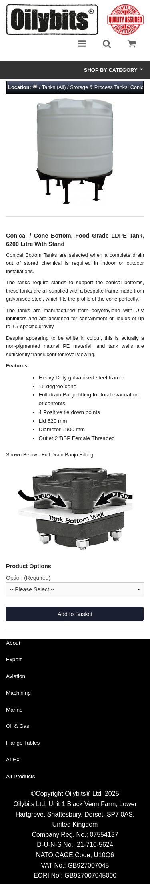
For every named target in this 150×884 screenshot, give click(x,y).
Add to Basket (75, 614)
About (13, 643)
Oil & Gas (17, 726)
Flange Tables (23, 743)
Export (14, 659)
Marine (14, 710)
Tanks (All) (54, 87)
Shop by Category (114, 70)
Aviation (15, 676)
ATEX (13, 760)
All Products (20, 776)
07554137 (104, 834)
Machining (18, 693)
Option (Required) (28, 578)
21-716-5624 (95, 844)
